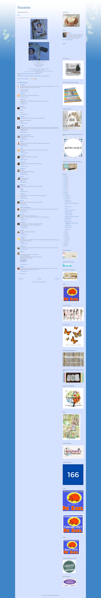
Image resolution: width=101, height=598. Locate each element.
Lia (20, 148)
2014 (65, 242)
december (67, 195)
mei (66, 234)
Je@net (21, 93)
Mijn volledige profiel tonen (68, 39)
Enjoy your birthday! (68, 214)
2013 (65, 244)
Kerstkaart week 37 (68, 221)
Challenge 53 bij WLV (69, 213)
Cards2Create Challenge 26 (70, 209)
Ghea (21, 230)
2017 (65, 190)
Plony (21, 214)
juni (66, 232)
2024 (65, 179)
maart (66, 237)
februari (66, 239)
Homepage (39, 278)
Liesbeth (22, 246)
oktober (66, 198)
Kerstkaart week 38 (68, 211)
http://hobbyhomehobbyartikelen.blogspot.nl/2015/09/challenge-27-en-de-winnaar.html (33, 75)
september (67, 200)
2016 (65, 192)
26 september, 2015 (24, 145)
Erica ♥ (21, 251)
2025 (65, 177)
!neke (21, 176)
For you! (66, 208)
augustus (67, 229)
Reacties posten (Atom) (41, 281)
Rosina (21, 116)
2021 (65, 184)
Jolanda (21, 84)
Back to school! (67, 219)
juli (65, 230)
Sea (65, 204)
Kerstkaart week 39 (68, 206)
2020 (65, 185)
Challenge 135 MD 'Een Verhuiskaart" (72, 216)
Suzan (70, 32)
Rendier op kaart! (68, 201)
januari (66, 240)
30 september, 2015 (24, 271)
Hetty (21, 200)
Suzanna (23, 7)
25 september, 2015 (24, 91)
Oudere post (57, 278)
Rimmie (21, 106)
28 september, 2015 (24, 249)
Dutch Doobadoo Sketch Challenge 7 (72, 203)
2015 (65, 193)
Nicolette (22, 168)
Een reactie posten (22, 273)
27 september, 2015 (24, 227)
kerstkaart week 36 (68, 227)
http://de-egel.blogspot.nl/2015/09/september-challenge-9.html (28, 73)
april (66, 235)
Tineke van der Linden (24, 134)
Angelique (22, 222)
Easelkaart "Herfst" (68, 218)
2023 (65, 180)
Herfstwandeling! (68, 225)
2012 (65, 246)
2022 (65, 182)
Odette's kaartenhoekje (24, 207)
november (67, 197)
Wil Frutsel (22, 155)
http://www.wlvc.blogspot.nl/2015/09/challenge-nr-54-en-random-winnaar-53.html (39, 71)
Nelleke (21, 266)
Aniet (21, 141)
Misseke (22, 184)
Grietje (21, 125)
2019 (65, 187)
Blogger (57, 595)
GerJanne (22, 236)
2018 (65, 189)
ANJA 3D (22, 193)
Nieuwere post (21, 278)
